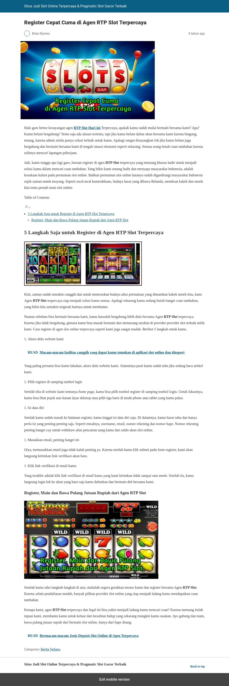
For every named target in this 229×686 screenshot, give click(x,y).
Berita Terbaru (50, 649)
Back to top (197, 666)
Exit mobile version (114, 679)
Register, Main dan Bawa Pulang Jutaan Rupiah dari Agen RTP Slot (79, 220)
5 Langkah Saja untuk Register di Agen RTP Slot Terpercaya (71, 214)
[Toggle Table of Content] (27, 207)
